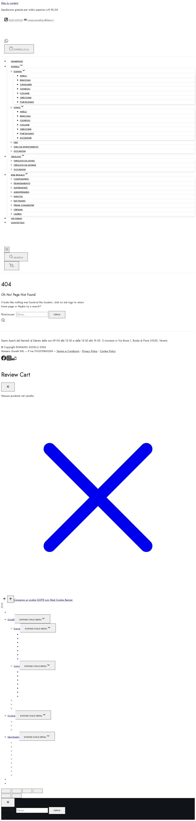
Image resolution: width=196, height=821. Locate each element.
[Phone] (15, 359)
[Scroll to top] (4, 599)
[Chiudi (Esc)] (6, 791)
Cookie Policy (108, 351)
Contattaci (17, 222)
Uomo (17, 666)
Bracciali (25, 80)
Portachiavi (27, 102)
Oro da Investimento (26, 146)
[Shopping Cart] (11, 265)
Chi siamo (16, 218)
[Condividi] (17, 791)
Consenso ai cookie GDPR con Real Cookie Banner (43, 600)
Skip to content (9, 3)
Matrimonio (21, 187)
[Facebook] (3, 359)
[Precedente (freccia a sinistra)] (6, 796)
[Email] (13, 359)
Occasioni (20, 151)
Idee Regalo (13, 737)
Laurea (18, 214)
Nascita (18, 196)
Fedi (16, 142)
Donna (17, 628)
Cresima (18, 209)
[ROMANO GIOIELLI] (32, 37)
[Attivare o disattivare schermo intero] (27, 791)
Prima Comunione (24, 205)
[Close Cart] (8, 387)
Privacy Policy (90, 351)
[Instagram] (9, 359)
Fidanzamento (22, 183)
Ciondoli (25, 88)
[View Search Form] (16, 256)
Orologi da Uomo (24, 160)
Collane (25, 93)
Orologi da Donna (25, 165)
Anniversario (21, 192)
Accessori (26, 137)
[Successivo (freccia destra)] (17, 796)
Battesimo (20, 200)
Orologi (11, 715)
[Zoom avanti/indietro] (38, 791)
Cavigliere (26, 84)
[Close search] (8, 802)
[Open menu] (6, 249)
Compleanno (21, 179)
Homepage (17, 61)
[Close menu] (2, 605)
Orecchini (25, 97)
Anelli (23, 75)
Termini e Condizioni (68, 351)
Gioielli (11, 619)
